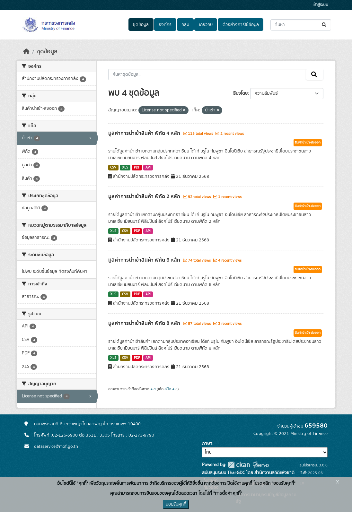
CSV (113, 167)
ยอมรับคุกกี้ (176, 504)
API (148, 167)
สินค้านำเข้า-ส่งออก (308, 142)
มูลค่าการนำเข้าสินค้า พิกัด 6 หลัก (144, 260)
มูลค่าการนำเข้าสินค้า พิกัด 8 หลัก (144, 323)
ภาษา (207, 443)
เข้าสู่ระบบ (320, 5)
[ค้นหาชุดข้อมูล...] (300, 24)
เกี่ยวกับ (206, 25)
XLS (125, 167)
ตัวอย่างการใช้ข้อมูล (241, 25)
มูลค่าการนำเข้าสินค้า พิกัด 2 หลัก (144, 196)
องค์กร (165, 25)
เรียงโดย (240, 93)
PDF (137, 167)
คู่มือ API (171, 389)
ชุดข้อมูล (141, 25)
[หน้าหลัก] (26, 52)
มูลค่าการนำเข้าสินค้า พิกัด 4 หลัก (144, 133)
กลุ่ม (185, 25)
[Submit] (324, 24)
